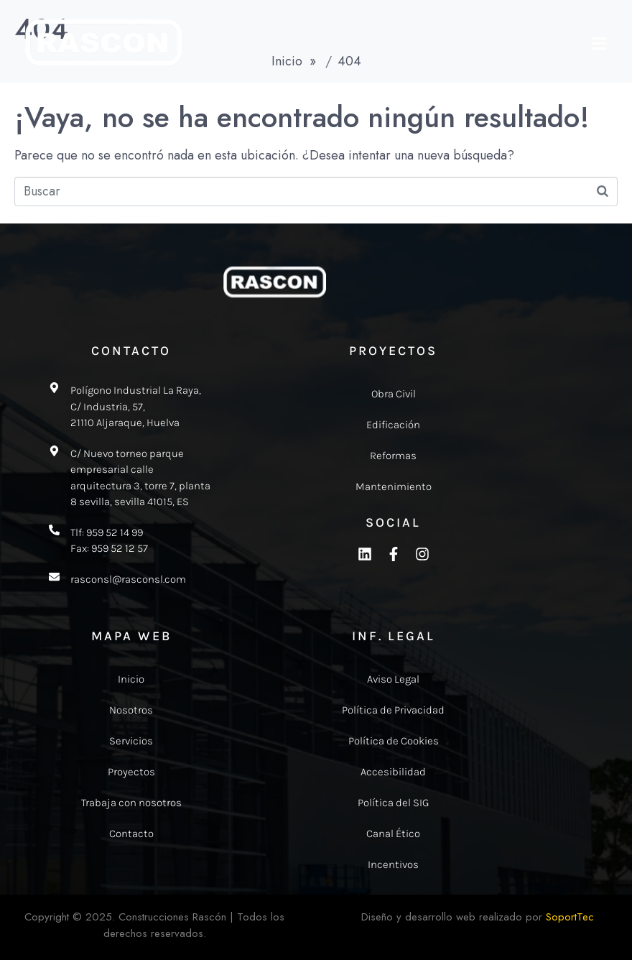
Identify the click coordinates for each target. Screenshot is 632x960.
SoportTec (570, 917)
